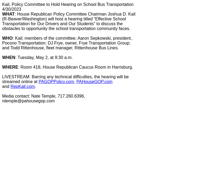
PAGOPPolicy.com (56, 81)
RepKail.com (22, 86)
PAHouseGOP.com (94, 81)
